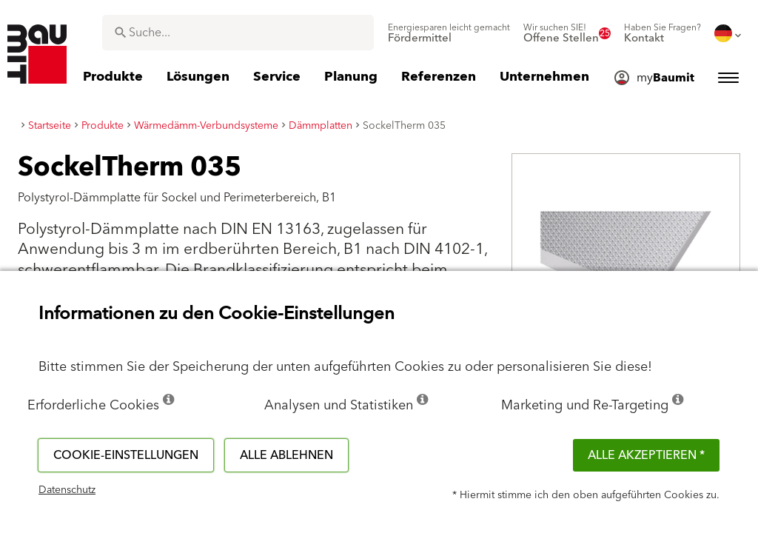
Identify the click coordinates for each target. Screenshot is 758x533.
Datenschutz (66, 490)
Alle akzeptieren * (646, 455)
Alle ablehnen (286, 455)
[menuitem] (449, 33)
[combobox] (238, 32)
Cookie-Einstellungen (125, 455)
